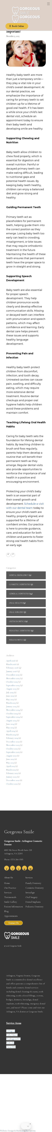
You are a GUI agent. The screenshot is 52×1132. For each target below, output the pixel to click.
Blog (6, 911)
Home (7, 883)
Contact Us (13, 923)
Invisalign (30, 892)
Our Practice (10, 887)
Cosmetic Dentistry (35, 887)
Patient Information (13, 906)
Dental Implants (33, 901)
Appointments (11, 916)
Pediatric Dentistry (34, 906)
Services (8, 892)
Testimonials (10, 897)
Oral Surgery (31, 897)
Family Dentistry (33, 883)
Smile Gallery (10, 901)
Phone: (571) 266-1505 (13, 859)
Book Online (17, 27)
